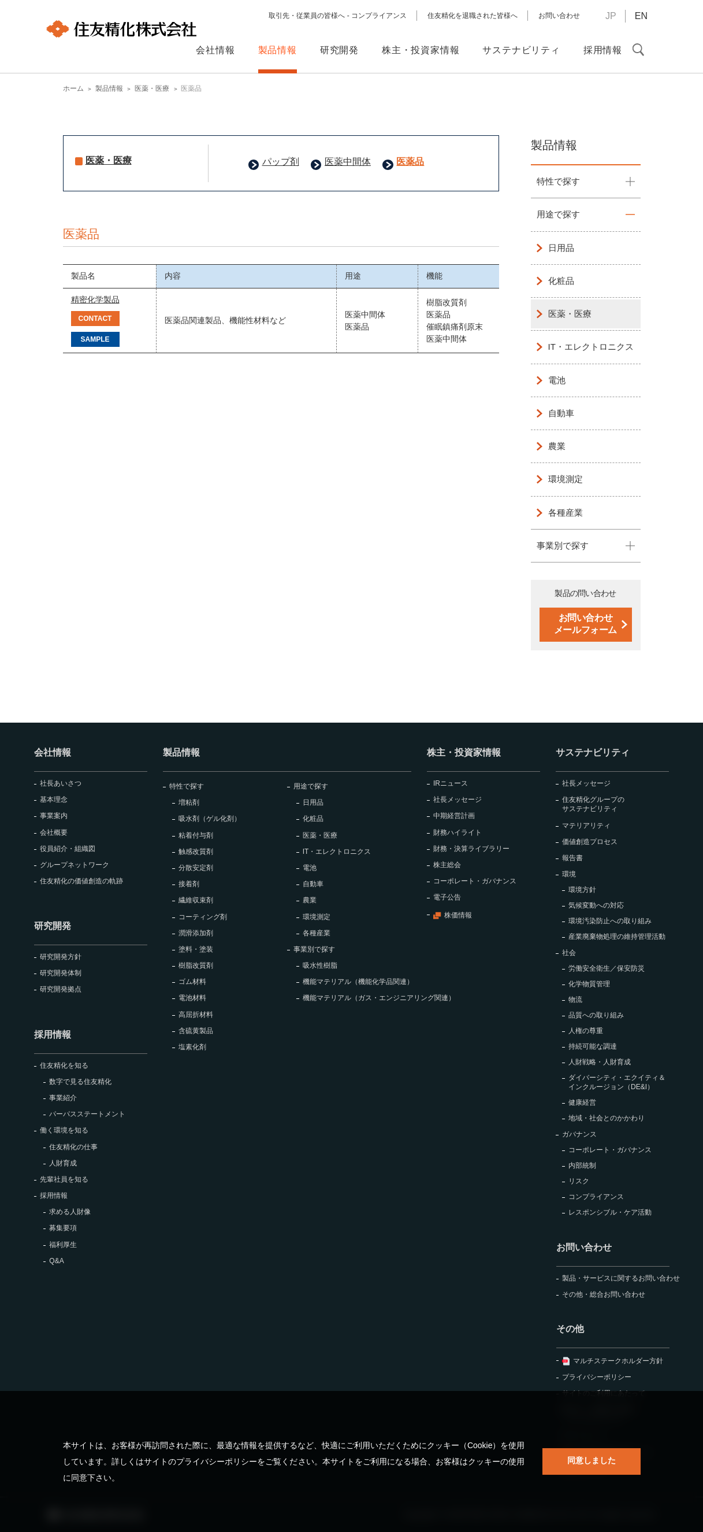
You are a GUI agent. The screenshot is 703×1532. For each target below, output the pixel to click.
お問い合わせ (559, 16)
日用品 (561, 248)
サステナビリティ (593, 752)
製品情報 (554, 145)
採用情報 (52, 1034)
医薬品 (410, 161)
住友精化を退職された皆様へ (472, 16)
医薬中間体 (348, 161)
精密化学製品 (95, 299)
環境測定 (565, 479)
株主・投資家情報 (464, 752)
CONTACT (95, 318)
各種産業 (565, 512)
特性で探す (558, 181)
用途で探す (558, 214)
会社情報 (52, 752)
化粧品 (561, 281)
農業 (557, 446)
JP (610, 16)
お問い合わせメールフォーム (585, 624)
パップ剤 (280, 161)
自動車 (561, 413)
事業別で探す (563, 545)
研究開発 (52, 926)
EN (641, 16)
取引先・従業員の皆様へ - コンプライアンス (338, 16)
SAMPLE (94, 339)
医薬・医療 (108, 160)
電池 (557, 380)
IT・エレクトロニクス (591, 346)
